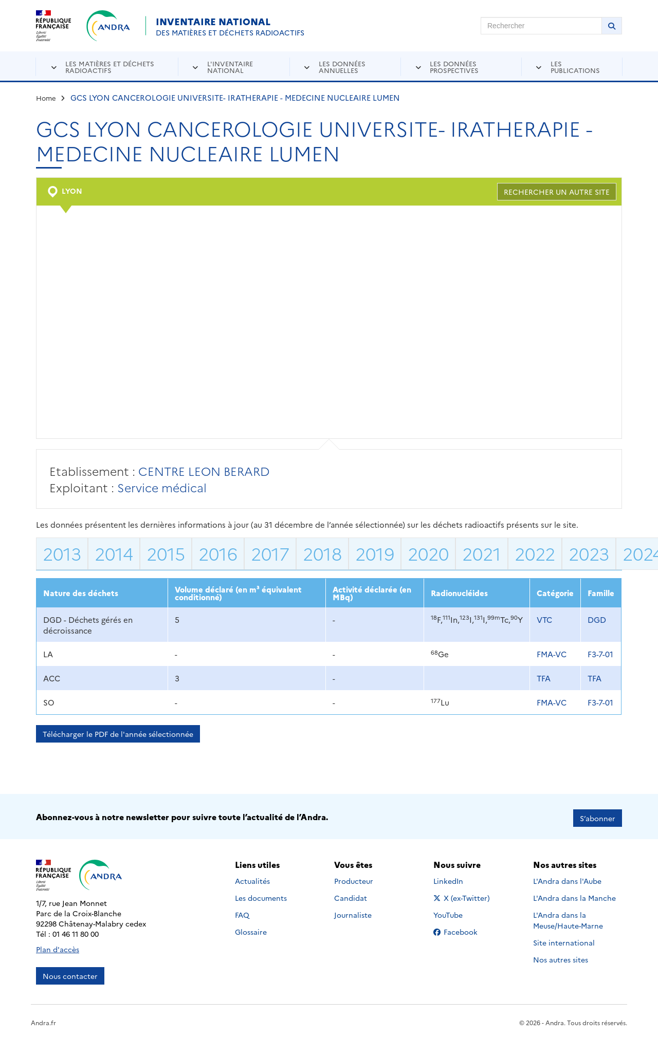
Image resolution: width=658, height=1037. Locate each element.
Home (46, 97)
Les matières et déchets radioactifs (109, 67)
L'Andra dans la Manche (574, 895)
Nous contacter (70, 973)
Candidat (350, 895)
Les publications (575, 67)
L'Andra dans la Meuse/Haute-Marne (568, 917)
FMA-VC (551, 654)
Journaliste (353, 912)
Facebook (463, 929)
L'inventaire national (230, 67)
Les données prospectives (454, 67)
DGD (597, 619)
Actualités (252, 878)
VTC (544, 619)
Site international (564, 940)
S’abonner (597, 815)
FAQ (242, 912)
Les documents (261, 895)
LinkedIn (459, 878)
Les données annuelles (342, 67)
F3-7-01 (600, 654)
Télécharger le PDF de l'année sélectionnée (118, 734)
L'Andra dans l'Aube (567, 878)
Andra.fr (43, 1019)
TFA (544, 678)
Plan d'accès (57, 946)
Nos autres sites (560, 957)
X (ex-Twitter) (463, 895)
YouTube (459, 912)
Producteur (353, 878)
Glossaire (251, 929)
